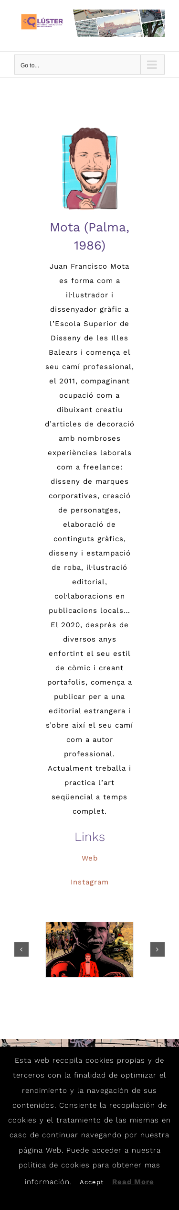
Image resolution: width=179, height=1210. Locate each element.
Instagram (90, 882)
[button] (21, 949)
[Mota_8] (89, 949)
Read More (133, 1181)
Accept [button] (92, 1182)
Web (90, 858)
